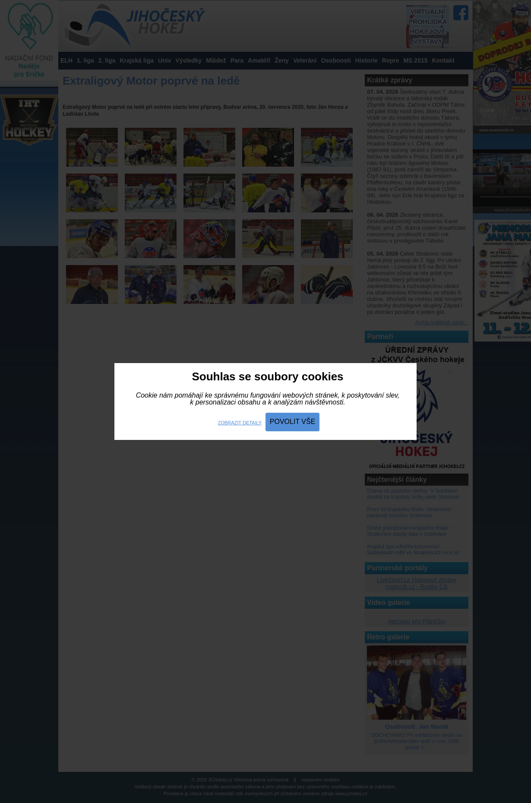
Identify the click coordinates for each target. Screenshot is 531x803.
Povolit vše (293, 421)
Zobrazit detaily (240, 422)
